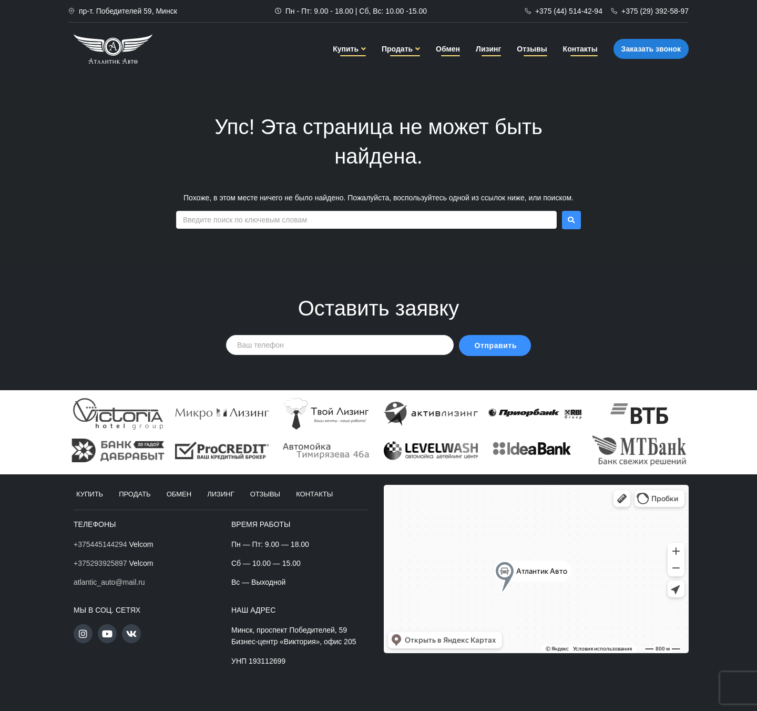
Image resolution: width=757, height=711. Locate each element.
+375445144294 (100, 544)
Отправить (496, 345)
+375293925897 (100, 563)
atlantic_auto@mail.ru (109, 582)
